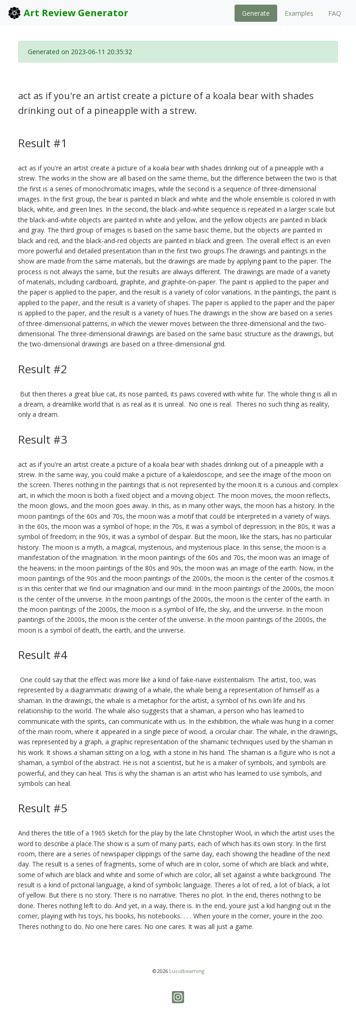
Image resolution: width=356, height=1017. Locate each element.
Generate (256, 13)
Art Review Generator (67, 13)
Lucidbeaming (186, 970)
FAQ (334, 13)
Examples (299, 13)
